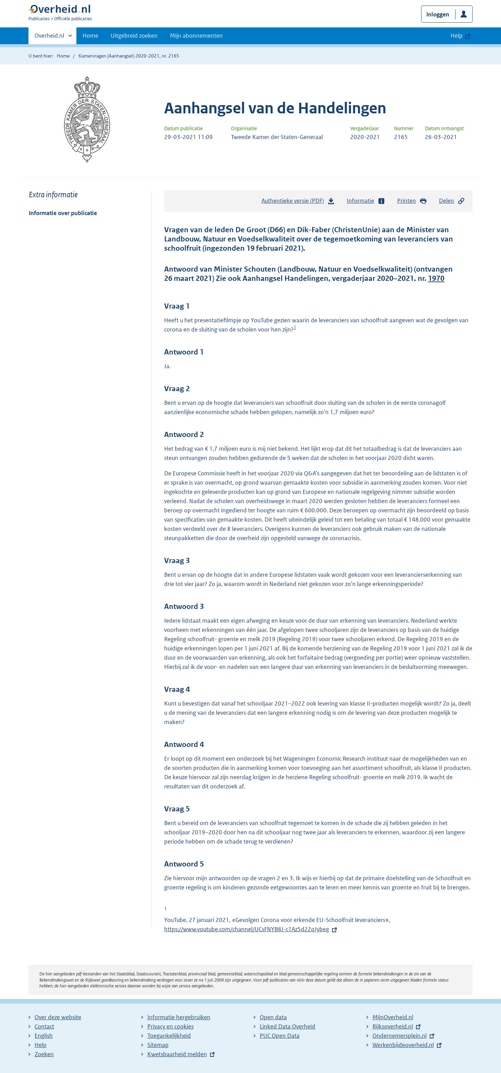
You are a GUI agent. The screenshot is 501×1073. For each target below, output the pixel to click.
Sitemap (158, 1045)
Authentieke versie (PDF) (298, 202)
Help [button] (457, 35)
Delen (452, 201)
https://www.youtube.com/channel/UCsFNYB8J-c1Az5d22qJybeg (251, 929)
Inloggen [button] (437, 14)
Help (41, 1045)
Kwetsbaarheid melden (177, 1054)
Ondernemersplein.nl (399, 1035)
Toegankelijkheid (169, 1035)
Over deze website (58, 1017)
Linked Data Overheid (287, 1026)
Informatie (366, 201)
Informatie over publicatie (63, 213)
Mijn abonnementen (196, 35)
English (44, 1035)
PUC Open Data (280, 1035)
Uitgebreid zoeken (134, 35)
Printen (412, 201)
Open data (273, 1017)
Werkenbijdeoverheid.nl (403, 1045)
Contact (44, 1026)
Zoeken (44, 1054)
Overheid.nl (49, 37)
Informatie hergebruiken (178, 1017)
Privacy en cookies (170, 1026)
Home (90, 35)
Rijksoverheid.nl (392, 1026)
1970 (436, 278)
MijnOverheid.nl (392, 1017)
